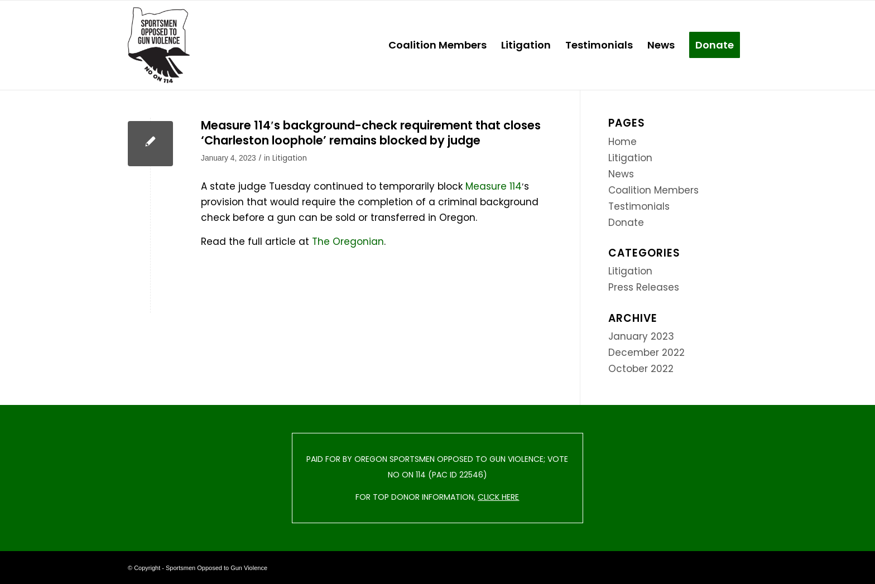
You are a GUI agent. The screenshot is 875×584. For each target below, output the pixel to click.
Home (622, 141)
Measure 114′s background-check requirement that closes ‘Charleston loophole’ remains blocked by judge (371, 132)
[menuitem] (437, 45)
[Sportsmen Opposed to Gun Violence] (159, 45)
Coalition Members (653, 190)
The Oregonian (348, 241)
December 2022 (646, 352)
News (621, 174)
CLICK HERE (498, 497)
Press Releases (643, 287)
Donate (626, 222)
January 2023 (641, 336)
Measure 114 (493, 186)
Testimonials (639, 206)
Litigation (289, 158)
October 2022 (641, 368)
